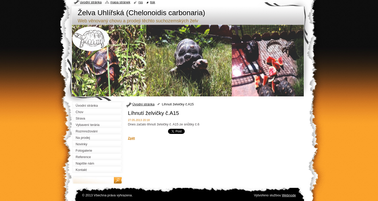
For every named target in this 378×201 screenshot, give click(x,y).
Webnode (289, 195)
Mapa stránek (120, 2)
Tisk (152, 2)
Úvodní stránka (143, 104)
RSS (140, 2)
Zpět (131, 138)
